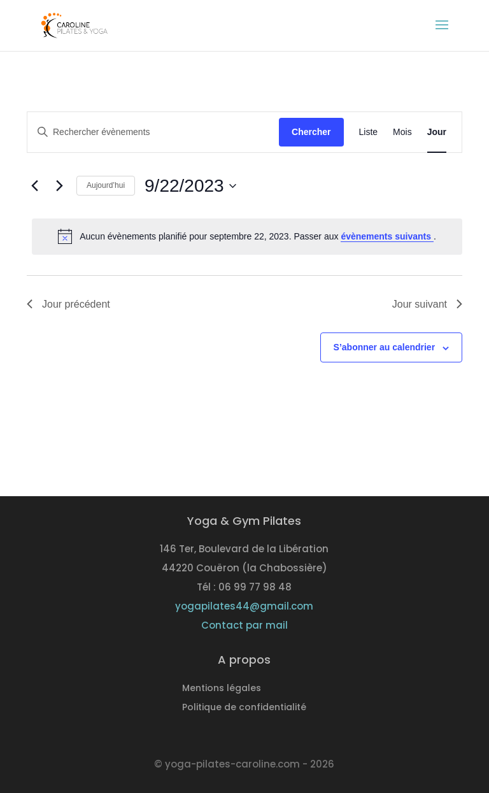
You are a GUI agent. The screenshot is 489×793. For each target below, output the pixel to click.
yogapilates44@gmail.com (244, 606)
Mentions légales (221, 688)
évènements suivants (387, 236)
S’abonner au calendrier (385, 347)
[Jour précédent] (34, 186)
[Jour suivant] (59, 186)
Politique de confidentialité (244, 708)
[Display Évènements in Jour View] (436, 132)
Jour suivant (427, 304)
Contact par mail (244, 625)
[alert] (247, 236)
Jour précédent (68, 304)
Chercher (311, 132)
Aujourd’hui (106, 185)
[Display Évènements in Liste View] (368, 132)
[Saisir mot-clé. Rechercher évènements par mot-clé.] (153, 132)
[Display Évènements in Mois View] (402, 132)
